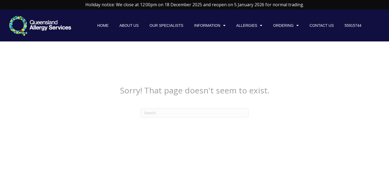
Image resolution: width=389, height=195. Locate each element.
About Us (129, 25)
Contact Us (322, 25)
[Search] (194, 113)
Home (103, 25)
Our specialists (166, 25)
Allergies (249, 25)
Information (210, 25)
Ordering (286, 25)
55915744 (353, 25)
